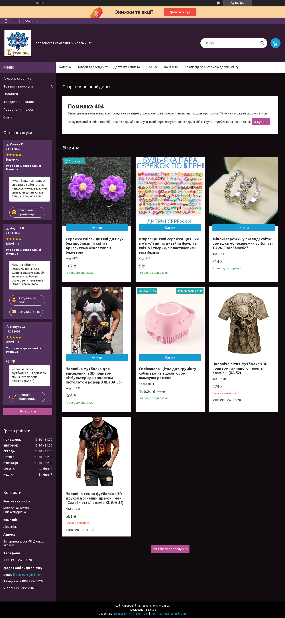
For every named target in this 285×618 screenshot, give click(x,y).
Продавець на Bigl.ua (142, 609)
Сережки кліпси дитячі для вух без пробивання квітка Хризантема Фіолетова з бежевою (95, 245)
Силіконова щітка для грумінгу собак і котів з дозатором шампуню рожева (167, 373)
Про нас (152, 67)
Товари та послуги (90, 67)
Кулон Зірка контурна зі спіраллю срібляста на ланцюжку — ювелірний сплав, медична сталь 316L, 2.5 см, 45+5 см (29, 188)
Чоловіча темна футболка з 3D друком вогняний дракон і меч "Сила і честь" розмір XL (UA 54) (95, 498)
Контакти (171, 67)
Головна (65, 67)
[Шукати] (262, 43)
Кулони (263, 122)
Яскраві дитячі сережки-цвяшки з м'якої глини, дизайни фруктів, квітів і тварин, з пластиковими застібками (169, 245)
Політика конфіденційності (168, 613)
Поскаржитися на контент (131, 613)
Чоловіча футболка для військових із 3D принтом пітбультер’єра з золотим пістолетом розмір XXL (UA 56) (94, 375)
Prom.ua (164, 605)
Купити (97, 227)
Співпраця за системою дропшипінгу (211, 67)
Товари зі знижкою (18, 102)
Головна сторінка (17, 78)
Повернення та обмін (20, 109)
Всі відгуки (28, 411)
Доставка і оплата (126, 67)
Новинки (10, 94)
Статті (8, 117)
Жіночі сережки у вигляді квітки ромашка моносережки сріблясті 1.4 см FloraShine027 (242, 243)
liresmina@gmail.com (27, 575)
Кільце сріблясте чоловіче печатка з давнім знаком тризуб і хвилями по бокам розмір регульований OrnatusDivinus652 (28, 274)
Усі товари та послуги (169, 549)
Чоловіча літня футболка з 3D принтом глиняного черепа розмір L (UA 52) (239, 368)
